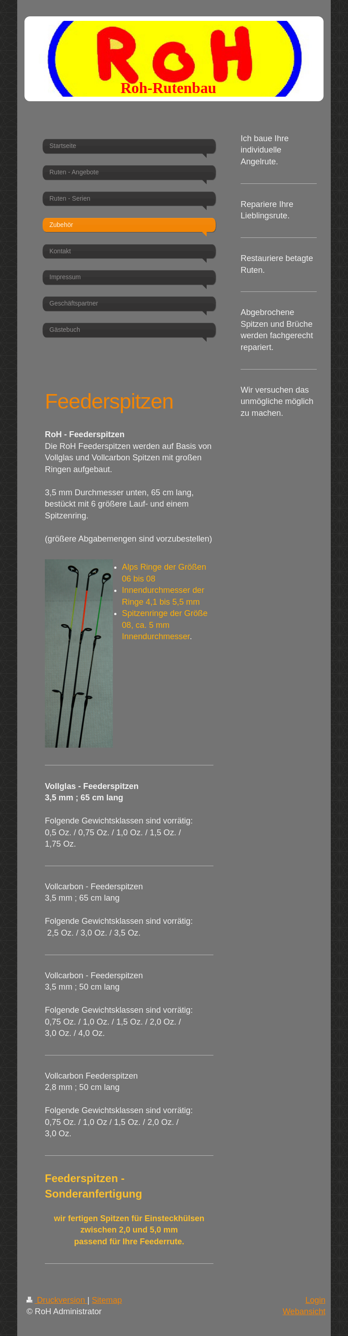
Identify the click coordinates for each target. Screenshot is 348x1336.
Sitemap (107, 1300)
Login (315, 1300)
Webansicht (304, 1311)
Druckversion (56, 1300)
